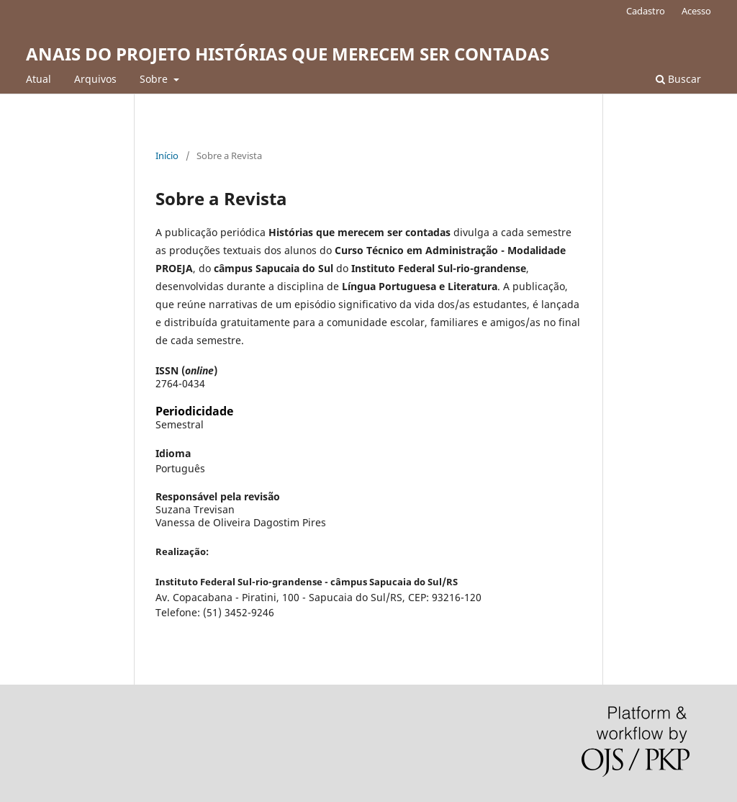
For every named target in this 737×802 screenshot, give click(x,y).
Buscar (678, 79)
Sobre (155, 79)
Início (166, 155)
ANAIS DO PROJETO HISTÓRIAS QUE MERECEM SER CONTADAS (287, 54)
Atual (38, 79)
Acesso (696, 10)
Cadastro (645, 10)
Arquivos (95, 79)
